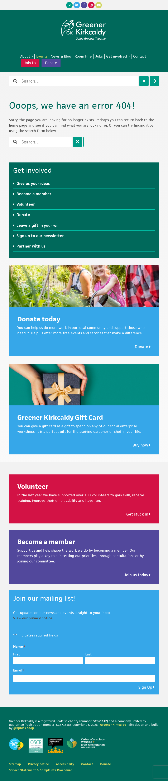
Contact (87, 764)
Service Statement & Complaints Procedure (40, 770)
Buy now (142, 445)
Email (18, 670)
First (16, 654)
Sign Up (145, 687)
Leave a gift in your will (37, 225)
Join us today (137, 574)
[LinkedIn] (76, 5)
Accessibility (65, 764)
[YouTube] (98, 5)
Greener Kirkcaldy (84, 28)
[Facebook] (84, 5)
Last (88, 654)
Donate (51, 62)
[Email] (69, 5)
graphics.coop (23, 728)
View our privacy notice (32, 618)
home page (18, 125)
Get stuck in (138, 514)
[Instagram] (91, 5)
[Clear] (144, 81)
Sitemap (15, 764)
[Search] (154, 81)
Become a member (33, 193)
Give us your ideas (33, 183)
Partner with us (30, 246)
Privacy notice (38, 764)
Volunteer (25, 204)
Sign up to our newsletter (40, 235)
